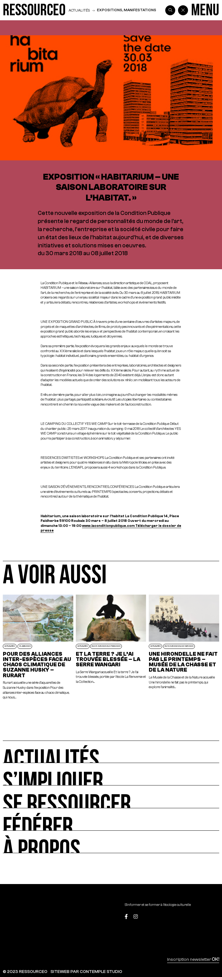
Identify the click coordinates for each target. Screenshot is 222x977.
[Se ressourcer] (111, 796)
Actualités (79, 10)
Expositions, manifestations (126, 10)
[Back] (183, 10)
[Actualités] (111, 752)
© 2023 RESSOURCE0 (25, 971)
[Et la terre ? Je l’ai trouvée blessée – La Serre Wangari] (111, 647)
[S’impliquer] (111, 774)
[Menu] (205, 10)
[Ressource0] (34, 10)
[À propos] (111, 842)
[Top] (205, 917)
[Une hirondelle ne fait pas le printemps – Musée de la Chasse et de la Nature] (184, 647)
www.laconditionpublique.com (108, 526)
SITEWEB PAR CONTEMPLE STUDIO (86, 971)
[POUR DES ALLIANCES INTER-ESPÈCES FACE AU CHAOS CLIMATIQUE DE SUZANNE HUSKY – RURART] (38, 647)
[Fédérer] (111, 819)
